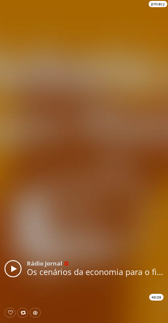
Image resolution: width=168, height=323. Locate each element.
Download (37, 313)
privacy (158, 4)
